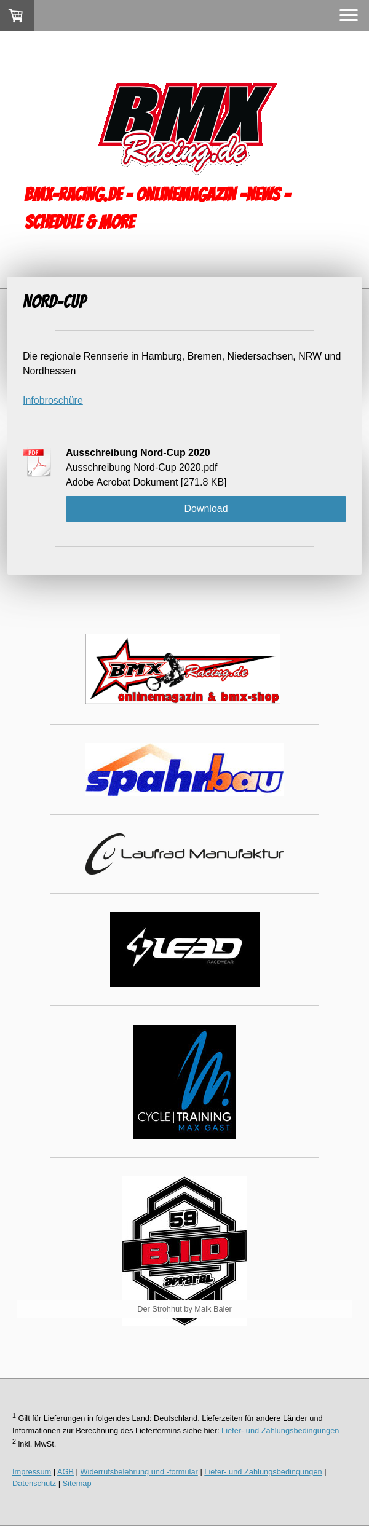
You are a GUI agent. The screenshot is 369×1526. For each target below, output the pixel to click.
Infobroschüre (53, 400)
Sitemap (77, 1483)
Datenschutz (34, 1483)
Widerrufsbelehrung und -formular (139, 1471)
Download (206, 508)
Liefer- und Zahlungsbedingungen (280, 1430)
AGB (65, 1471)
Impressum (31, 1471)
